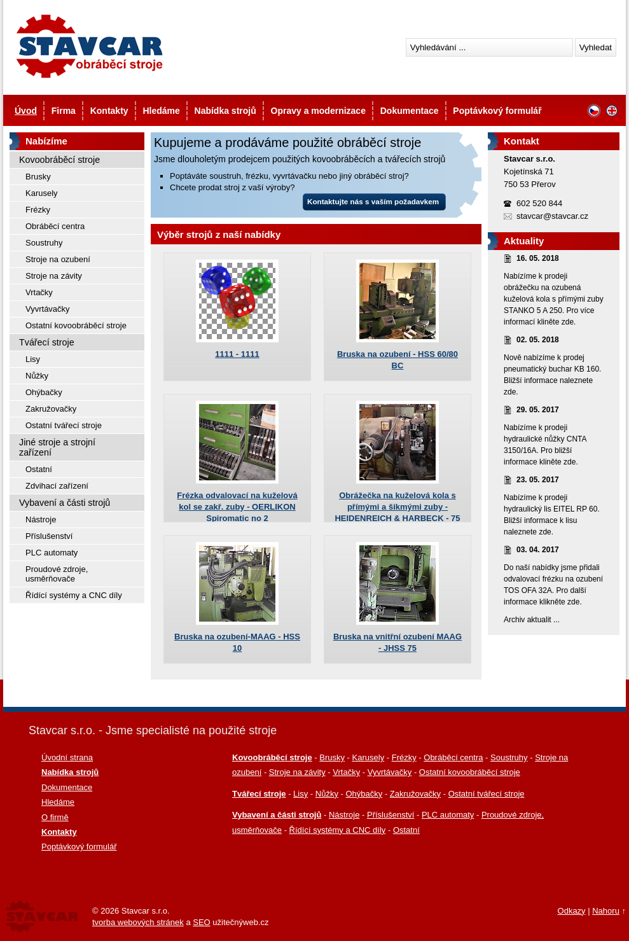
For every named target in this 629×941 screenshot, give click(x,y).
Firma (64, 111)
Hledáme (160, 111)
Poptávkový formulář (497, 111)
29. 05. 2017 (537, 409)
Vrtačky (39, 292)
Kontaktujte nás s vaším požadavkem (373, 201)
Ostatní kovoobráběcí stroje (76, 325)
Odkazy (572, 911)
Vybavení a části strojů (64, 503)
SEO (201, 922)
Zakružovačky (50, 409)
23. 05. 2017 (537, 479)
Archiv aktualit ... (532, 619)
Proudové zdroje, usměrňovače (56, 573)
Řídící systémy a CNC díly (73, 595)
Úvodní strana (67, 757)
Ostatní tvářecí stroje (63, 425)
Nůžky (36, 375)
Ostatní (38, 469)
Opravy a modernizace (318, 111)
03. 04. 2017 (537, 549)
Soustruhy (44, 242)
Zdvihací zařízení (56, 486)
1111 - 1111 (237, 354)
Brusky (38, 176)
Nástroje (40, 519)
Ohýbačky (43, 392)
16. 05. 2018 (537, 258)
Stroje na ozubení (57, 259)
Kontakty (109, 111)
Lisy (32, 359)
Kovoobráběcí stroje (59, 160)
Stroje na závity (53, 276)
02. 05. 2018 (537, 339)
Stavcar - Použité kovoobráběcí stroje (89, 46)
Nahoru (605, 911)
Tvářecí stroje (46, 342)
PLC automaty (51, 552)
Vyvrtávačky (47, 309)
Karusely (41, 193)
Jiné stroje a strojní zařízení (57, 447)
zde (568, 321)
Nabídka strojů (225, 111)
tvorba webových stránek (138, 922)
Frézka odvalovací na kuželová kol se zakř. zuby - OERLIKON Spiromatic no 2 (237, 507)
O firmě (55, 817)
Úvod (26, 111)
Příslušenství (49, 536)
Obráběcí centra (55, 226)
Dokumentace (409, 111)
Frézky (37, 209)
